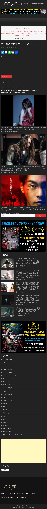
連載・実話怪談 (7, 432)
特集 (4, 416)
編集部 (4, 422)
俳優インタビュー (7, 397)
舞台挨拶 (5, 425)
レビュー (5, 391)
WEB (4, 366)
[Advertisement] (23, 451)
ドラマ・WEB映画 (7, 388)
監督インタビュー (7, 419)
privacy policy (23, 507)
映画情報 (5, 410)
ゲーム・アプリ (7, 381)
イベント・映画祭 (7, 372)
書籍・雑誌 (6, 413)
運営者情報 (15, 507)
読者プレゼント (7, 428)
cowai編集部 (15, 131)
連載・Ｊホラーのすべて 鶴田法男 (12, 435)
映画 (4, 406)
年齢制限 (5, 403)
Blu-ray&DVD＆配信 (8, 360)
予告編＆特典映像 (7, 394)
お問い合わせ (32, 507)
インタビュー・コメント (9, 375)
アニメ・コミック (7, 369)
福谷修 (13, 172)
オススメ (5, 378)
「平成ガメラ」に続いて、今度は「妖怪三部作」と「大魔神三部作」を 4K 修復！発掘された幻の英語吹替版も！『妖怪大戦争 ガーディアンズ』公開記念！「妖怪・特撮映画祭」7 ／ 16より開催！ (7, 77)
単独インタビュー (7, 400)
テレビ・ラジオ (7, 385)
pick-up (5, 363)
